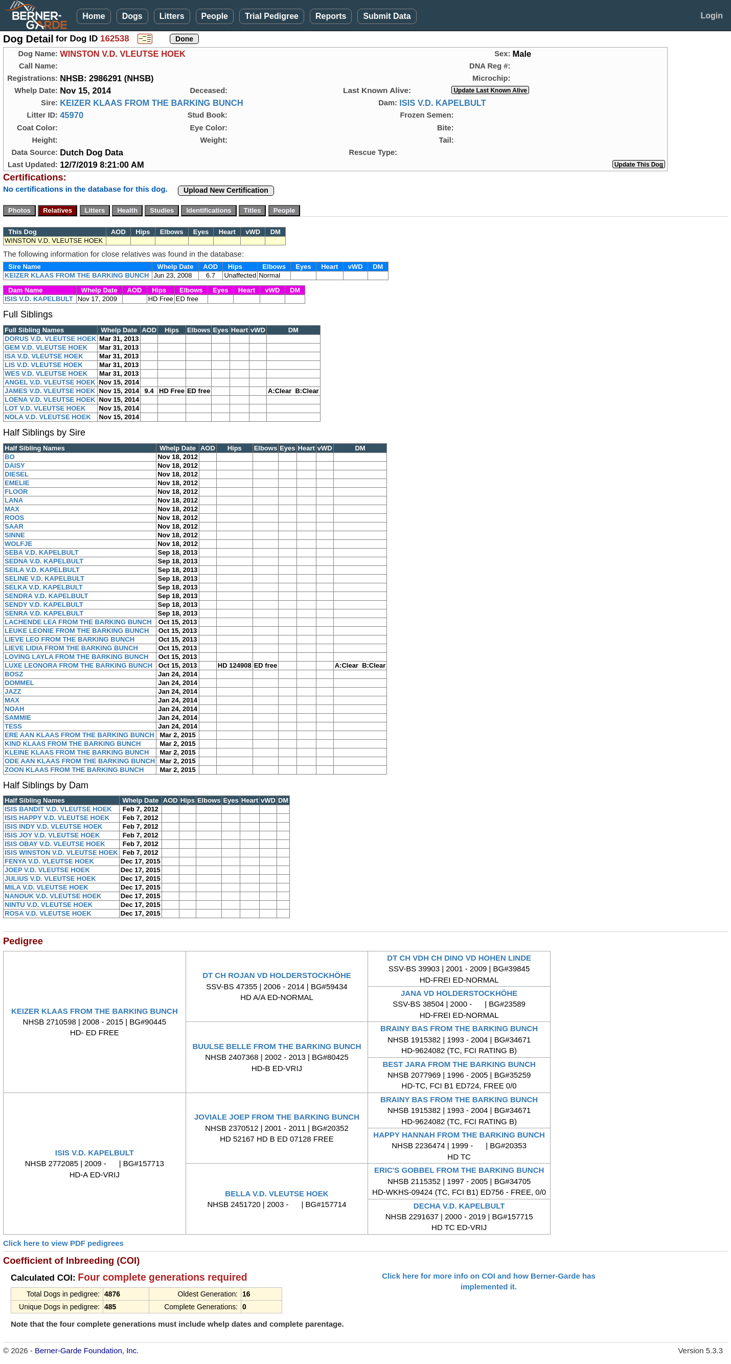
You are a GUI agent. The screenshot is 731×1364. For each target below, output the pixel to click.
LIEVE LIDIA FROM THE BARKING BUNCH (71, 648)
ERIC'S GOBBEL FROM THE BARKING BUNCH (459, 1170)
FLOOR (16, 491)
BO (10, 457)
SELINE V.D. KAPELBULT (44, 578)
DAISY (15, 465)
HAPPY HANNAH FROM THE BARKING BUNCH (459, 1134)
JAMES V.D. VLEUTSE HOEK (50, 391)
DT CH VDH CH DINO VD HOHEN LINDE (459, 957)
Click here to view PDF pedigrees (63, 1243)
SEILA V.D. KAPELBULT (42, 570)
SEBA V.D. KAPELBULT (42, 552)
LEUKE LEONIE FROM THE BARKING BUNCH (77, 630)
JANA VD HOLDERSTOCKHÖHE (459, 993)
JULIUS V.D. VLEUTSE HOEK (50, 878)
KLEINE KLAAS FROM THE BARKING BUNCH (77, 752)
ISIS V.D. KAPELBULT (442, 102)
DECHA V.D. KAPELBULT (459, 1205)
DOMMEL (19, 683)
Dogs (132, 16)
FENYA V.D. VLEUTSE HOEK (49, 861)
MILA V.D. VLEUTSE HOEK (46, 887)
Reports (330, 16)
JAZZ (13, 691)
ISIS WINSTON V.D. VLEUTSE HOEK (61, 852)
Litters (172, 16)
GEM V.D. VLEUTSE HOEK (46, 347)
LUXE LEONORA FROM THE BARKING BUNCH (78, 665)
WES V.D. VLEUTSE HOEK (46, 373)
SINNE (15, 535)
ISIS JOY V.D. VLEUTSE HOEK (52, 835)
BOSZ (14, 674)
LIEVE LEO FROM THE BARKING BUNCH (69, 639)
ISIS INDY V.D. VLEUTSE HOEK (53, 826)
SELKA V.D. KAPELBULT (44, 587)
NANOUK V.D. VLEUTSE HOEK (53, 896)
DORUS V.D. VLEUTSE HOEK (50, 339)
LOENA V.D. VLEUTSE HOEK (50, 399)
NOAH (14, 709)
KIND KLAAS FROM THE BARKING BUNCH (73, 743)
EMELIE (17, 483)
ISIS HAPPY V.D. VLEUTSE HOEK (57, 818)
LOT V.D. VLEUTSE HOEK (45, 408)
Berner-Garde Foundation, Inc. (87, 1350)
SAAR (14, 526)
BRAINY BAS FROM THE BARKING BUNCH (459, 1028)
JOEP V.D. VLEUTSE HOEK (47, 870)
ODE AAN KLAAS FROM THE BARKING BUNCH (80, 761)
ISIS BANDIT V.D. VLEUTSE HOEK (58, 809)
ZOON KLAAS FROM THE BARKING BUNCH (74, 770)
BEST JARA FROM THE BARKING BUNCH (458, 1064)
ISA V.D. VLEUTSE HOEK (44, 356)
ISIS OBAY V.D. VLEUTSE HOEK (55, 844)
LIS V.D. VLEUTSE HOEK (44, 365)
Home (93, 16)
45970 (71, 115)
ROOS (14, 517)
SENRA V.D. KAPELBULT (44, 613)
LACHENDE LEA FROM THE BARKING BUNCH (78, 622)
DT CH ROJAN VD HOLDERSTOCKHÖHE (276, 975)
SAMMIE (18, 717)
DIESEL (17, 474)
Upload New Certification (226, 190)
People (214, 16)
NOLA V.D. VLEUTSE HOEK (48, 417)
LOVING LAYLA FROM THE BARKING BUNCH (76, 657)
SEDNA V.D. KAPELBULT (44, 561)
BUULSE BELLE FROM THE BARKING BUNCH (276, 1046)
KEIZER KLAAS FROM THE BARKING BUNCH (151, 102)
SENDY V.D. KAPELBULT (44, 604)
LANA (14, 500)
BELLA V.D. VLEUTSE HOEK (276, 1193)
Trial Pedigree (272, 16)
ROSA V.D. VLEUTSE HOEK (48, 913)
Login (711, 15)
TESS (13, 726)
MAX (12, 509)
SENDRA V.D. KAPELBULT (46, 596)
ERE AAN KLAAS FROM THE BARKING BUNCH (79, 735)
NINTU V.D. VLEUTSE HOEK (49, 904)
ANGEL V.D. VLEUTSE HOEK (50, 382)
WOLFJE (18, 544)
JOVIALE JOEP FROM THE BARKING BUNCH (276, 1116)
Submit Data (386, 16)
